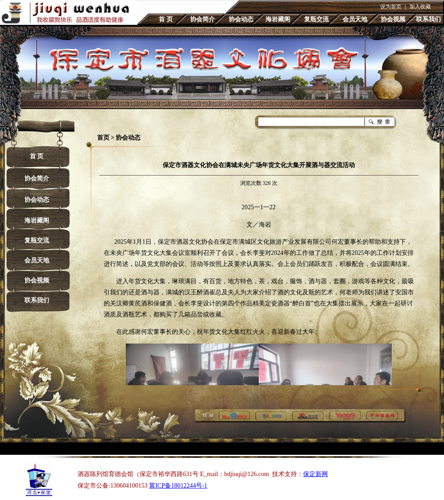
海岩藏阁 (277, 19)
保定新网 (315, 474)
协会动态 (241, 19)
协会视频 (393, 19)
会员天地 (355, 19)
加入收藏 (420, 7)
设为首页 (390, 7)
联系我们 (428, 19)
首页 (103, 137)
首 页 (166, 19)
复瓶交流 (316, 19)
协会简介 (202, 19)
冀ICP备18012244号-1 (178, 485)
